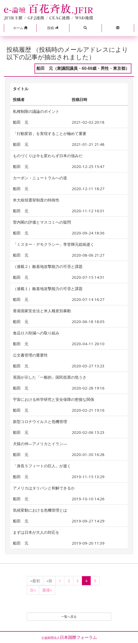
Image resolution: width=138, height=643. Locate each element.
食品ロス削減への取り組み (36, 332)
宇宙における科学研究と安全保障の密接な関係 (53, 399)
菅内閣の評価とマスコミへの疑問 (42, 222)
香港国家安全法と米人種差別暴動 (42, 310)
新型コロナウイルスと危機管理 (40, 421)
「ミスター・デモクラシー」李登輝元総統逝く (53, 244)
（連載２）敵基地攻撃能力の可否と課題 (48, 266)
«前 (49, 580)
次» (33, 590)
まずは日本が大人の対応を (36, 532)
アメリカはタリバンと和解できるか (44, 487)
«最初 (35, 580)
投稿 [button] (52, 28)
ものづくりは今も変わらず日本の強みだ (48, 155)
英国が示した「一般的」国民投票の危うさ (49, 377)
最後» (47, 590)
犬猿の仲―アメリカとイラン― (40, 443)
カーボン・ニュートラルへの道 (40, 177)
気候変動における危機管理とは (40, 510)
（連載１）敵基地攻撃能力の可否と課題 (48, 288)
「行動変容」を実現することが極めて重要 (49, 133)
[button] (20, 28)
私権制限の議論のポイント (36, 111)
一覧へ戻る (69, 616)
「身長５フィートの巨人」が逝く (42, 465)
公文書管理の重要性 (30, 355)
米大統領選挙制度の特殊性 (36, 199)
